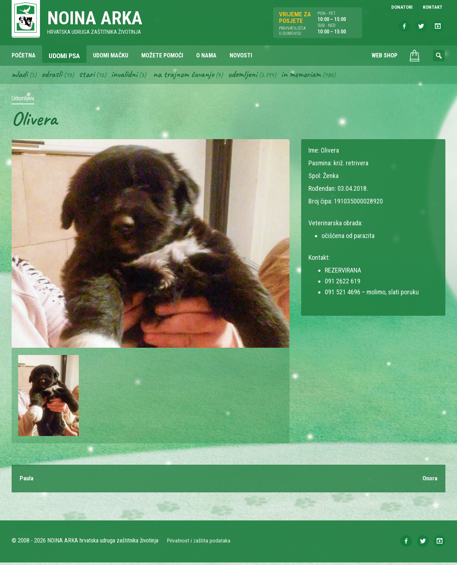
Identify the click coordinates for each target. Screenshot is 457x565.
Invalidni (129, 75)
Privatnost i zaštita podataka (199, 543)
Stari (90, 75)
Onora (429, 480)
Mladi (21, 75)
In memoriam (315, 75)
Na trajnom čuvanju (192, 75)
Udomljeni (254, 75)
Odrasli (55, 75)
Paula (27, 480)
